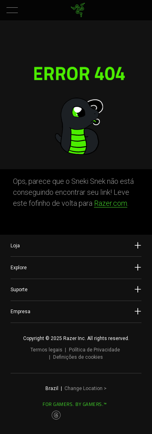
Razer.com (110, 203)
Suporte (76, 289)
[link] (78, 10)
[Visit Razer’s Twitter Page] (69, 415)
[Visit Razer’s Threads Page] (56, 415)
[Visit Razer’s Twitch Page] (109, 415)
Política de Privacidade (94, 350)
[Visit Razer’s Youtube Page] (83, 415)
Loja (76, 245)
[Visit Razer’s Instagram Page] (43, 415)
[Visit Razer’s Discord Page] (122, 415)
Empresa (76, 311)
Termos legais (46, 350)
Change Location (85, 388)
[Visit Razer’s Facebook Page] (30, 415)
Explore (76, 267)
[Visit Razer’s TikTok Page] (96, 415)
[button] (12, 10)
